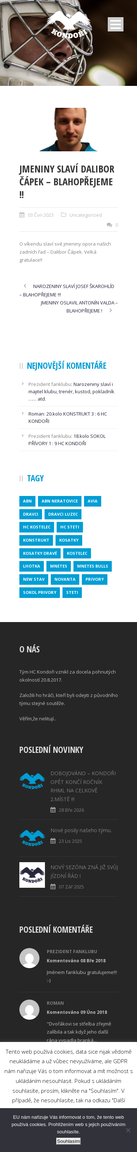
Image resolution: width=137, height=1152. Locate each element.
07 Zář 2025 (71, 886)
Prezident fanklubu (72, 951)
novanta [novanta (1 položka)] (65, 579)
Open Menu (115, 24)
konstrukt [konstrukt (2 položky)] (36, 540)
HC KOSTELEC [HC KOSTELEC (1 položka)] (36, 527)
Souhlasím (68, 1141)
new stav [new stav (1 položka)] (34, 579)
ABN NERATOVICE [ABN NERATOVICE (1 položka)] (60, 501)
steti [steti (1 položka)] (72, 592)
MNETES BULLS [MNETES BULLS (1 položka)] (92, 566)
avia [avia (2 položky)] (93, 501)
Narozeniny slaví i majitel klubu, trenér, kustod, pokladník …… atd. (71, 391)
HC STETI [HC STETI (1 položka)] (69, 527)
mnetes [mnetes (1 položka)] (58, 566)
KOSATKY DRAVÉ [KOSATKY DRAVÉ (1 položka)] (40, 553)
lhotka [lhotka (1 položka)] (31, 566)
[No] (128, 1130)
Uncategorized (85, 215)
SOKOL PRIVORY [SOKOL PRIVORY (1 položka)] (39, 592)
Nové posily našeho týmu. (81, 830)
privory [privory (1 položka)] (94, 579)
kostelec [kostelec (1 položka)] (77, 553)
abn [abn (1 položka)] (27, 501)
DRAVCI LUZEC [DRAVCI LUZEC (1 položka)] (63, 514)
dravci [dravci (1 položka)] (30, 514)
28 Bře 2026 (71, 810)
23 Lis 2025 (70, 841)
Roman (36, 413)
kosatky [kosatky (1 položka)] (69, 540)
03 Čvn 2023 (41, 215)
